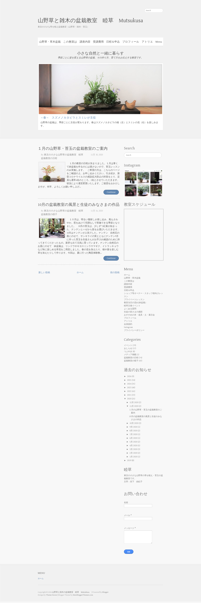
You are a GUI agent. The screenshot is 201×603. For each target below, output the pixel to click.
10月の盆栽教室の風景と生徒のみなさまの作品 (78, 204)
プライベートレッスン (134, 299)
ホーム (80, 272)
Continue (111, 192)
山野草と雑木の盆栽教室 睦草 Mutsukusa (93, 20)
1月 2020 (134, 457)
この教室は (70, 41)
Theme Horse (51, 596)
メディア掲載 (130, 354)
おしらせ (128, 348)
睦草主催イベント (132, 306)
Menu (158, 41)
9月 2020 (134, 427)
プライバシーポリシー (134, 330)
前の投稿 (114, 272)
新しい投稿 (44, 272)
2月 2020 (134, 453)
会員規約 (128, 324)
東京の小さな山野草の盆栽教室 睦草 (63, 154)
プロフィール (130, 41)
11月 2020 (134, 406)
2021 (129, 395)
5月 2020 (134, 442)
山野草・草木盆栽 (50, 41)
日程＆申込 (113, 41)
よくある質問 (130, 309)
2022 (129, 391)
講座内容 (85, 41)
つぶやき (128, 351)
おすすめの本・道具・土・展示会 (139, 315)
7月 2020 (134, 434)
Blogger (105, 593)
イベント (128, 345)
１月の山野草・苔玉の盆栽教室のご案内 (73, 148)
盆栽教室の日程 (49, 158)
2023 (129, 387)
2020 (129, 399)
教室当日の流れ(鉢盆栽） (135, 302)
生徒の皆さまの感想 (133, 312)
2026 (129, 376)
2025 (129, 380)
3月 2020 (134, 449)
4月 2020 (134, 445)
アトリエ (147, 41)
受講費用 (98, 41)
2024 (129, 384)
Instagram (128, 327)
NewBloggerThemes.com (83, 596)
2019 (129, 460)
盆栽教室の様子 (49, 214)
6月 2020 (134, 438)
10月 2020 (134, 423)
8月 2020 (134, 431)
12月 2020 (134, 402)
